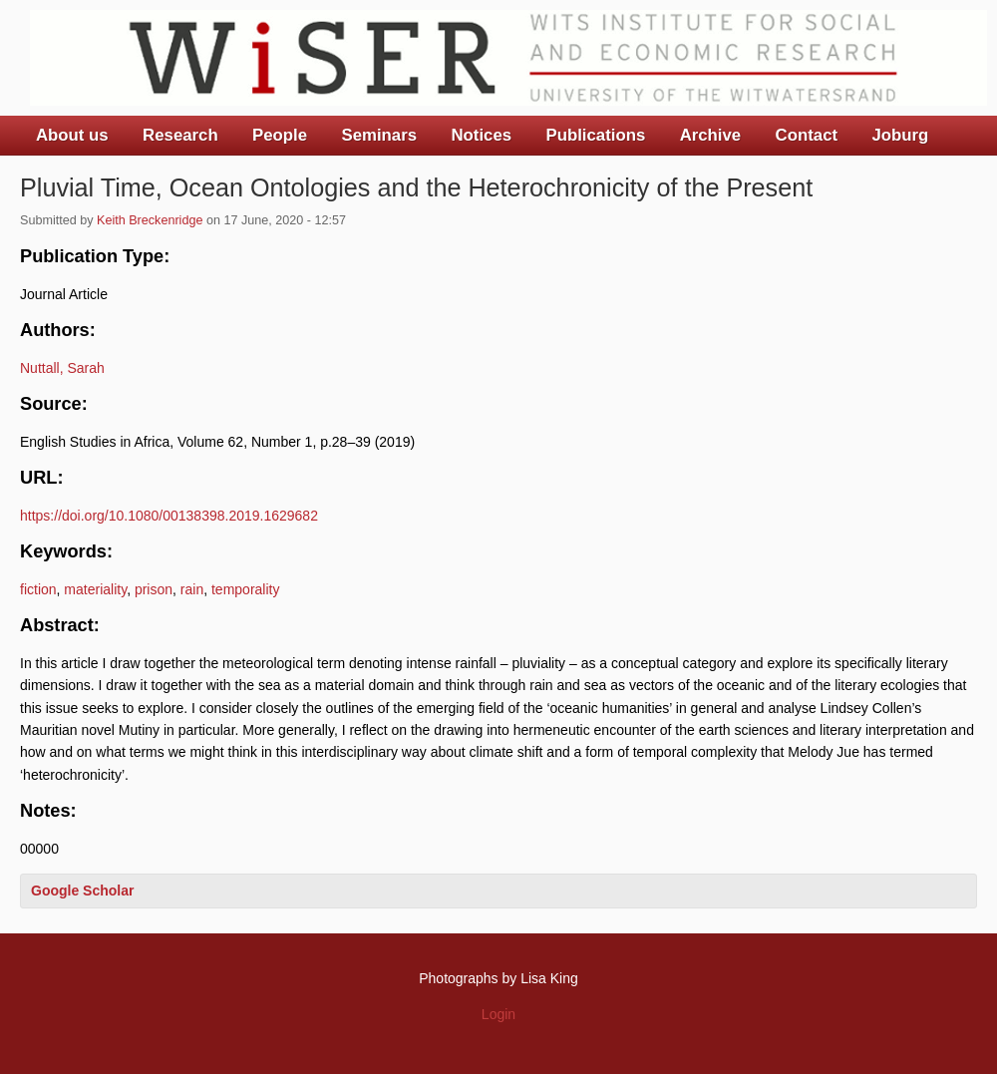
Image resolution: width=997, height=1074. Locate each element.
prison (153, 589)
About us (72, 135)
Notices (481, 135)
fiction (38, 589)
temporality (245, 589)
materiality (95, 589)
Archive (711, 135)
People (279, 135)
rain (191, 589)
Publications (595, 135)
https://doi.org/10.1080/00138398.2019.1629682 (169, 516)
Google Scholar (82, 890)
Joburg (899, 135)
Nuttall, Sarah (62, 368)
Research (180, 135)
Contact (806, 135)
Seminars (380, 135)
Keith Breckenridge (149, 220)
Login (498, 1014)
